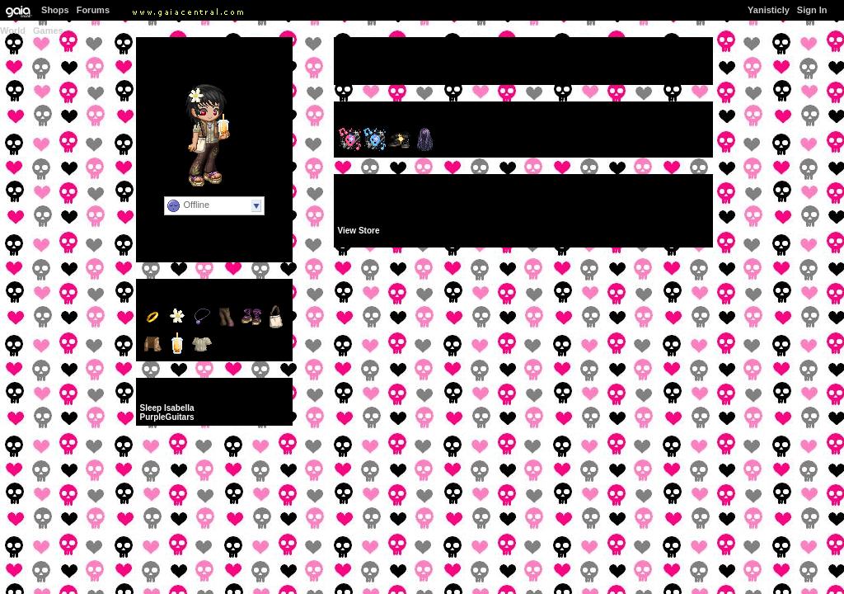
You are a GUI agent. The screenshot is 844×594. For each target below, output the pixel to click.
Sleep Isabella (167, 407)
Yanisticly (769, 10)
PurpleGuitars (167, 417)
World (13, 30)
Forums (93, 10)
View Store (359, 230)
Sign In (812, 10)
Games (48, 30)
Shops (55, 10)
